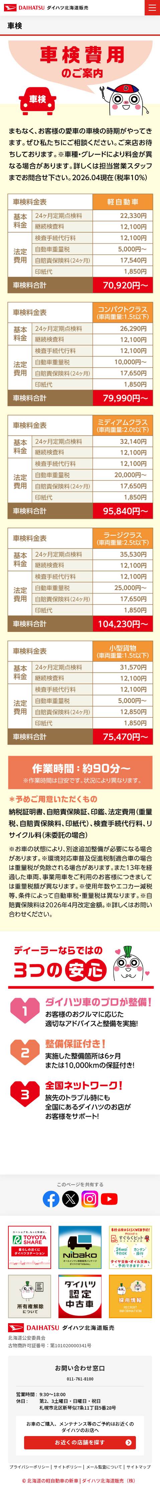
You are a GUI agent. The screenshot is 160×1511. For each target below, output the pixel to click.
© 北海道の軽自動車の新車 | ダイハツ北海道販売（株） (80, 1480)
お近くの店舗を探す (80, 1442)
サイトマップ (139, 1466)
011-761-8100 (80, 1378)
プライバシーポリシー (29, 1466)
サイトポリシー (68, 1466)
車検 (14, 25)
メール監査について (104, 1466)
